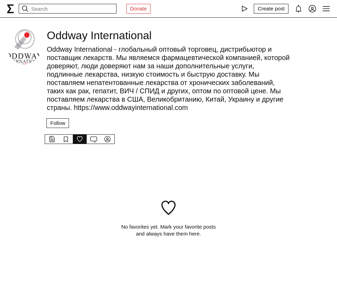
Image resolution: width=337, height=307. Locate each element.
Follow (57, 123)
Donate (138, 8)
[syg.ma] (10, 8)
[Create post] (271, 8)
